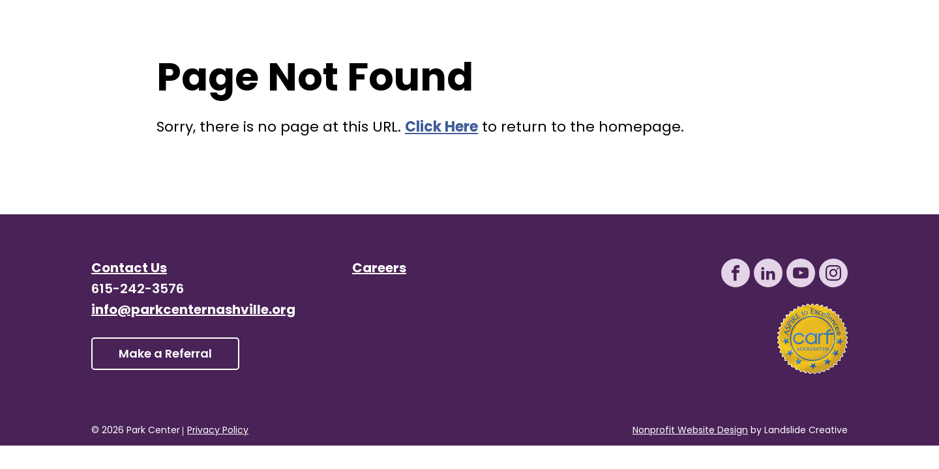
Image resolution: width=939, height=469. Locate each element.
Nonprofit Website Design (690, 431)
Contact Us (129, 269)
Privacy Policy (217, 431)
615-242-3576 (137, 289)
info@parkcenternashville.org (193, 310)
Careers (379, 269)
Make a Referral (165, 354)
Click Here (441, 128)
